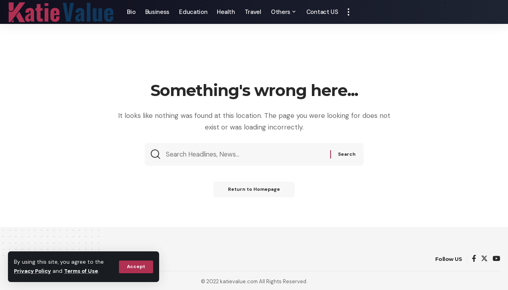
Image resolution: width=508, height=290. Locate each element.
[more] (348, 12)
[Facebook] (474, 259)
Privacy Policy (33, 271)
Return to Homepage (254, 191)
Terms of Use (84, 271)
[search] (494, 12)
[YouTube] (496, 259)
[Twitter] (484, 259)
